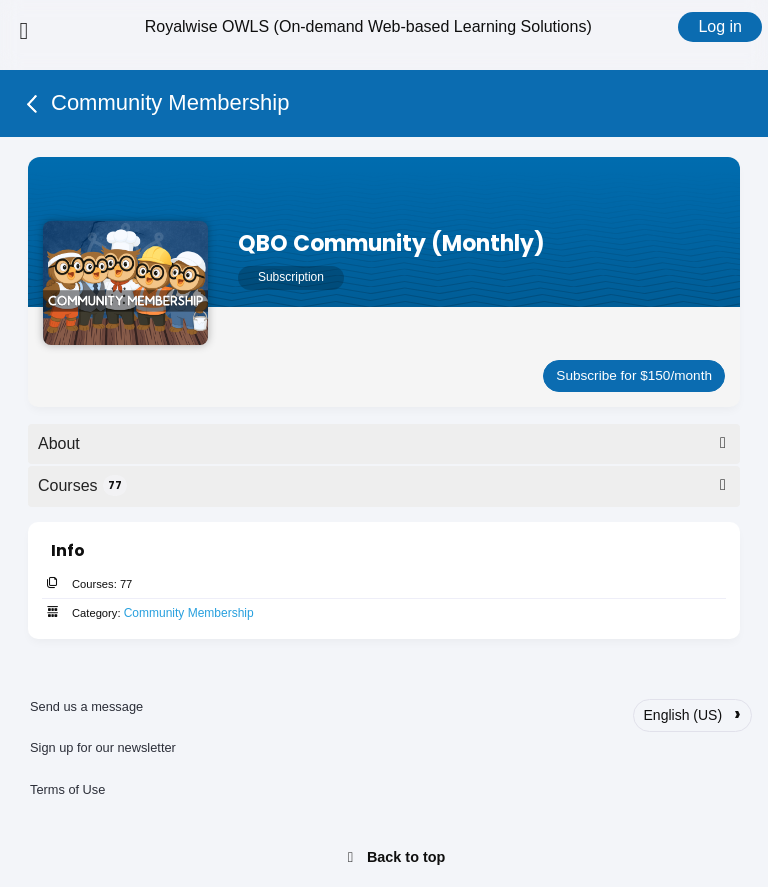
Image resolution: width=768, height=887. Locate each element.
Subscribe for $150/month (634, 375)
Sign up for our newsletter (103, 747)
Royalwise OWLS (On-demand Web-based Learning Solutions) (368, 26)
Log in (720, 26)
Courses (385, 485)
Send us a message (86, 706)
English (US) (692, 713)
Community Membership (189, 613)
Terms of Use (67, 789)
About (385, 443)
